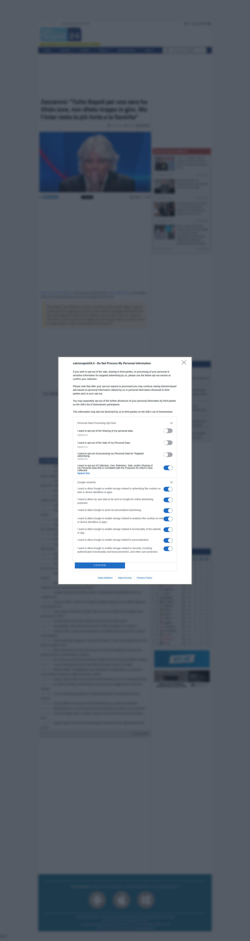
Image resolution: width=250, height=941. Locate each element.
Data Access (125, 577)
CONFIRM (99, 565)
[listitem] (125, 423)
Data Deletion (105, 577)
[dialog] (125, 470)
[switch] (168, 430)
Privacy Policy (144, 577)
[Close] (185, 363)
